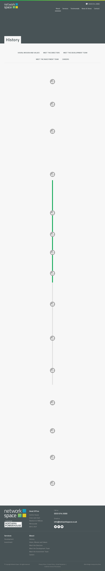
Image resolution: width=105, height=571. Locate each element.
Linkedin (58, 526)
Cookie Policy (51, 564)
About (58, 8)
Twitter (55, 526)
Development (9, 539)
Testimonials (74, 8)
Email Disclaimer (60, 564)
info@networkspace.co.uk (65, 521)
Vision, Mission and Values (29, 52)
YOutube (62, 526)
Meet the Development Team (75, 52)
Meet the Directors (51, 52)
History (31, 539)
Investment (8, 542)
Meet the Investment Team (47, 59)
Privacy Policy (42, 564)
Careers (65, 59)
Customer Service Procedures (52, 567)
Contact (97, 8)
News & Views (87, 8)
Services (65, 8)
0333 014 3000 (94, 4)
